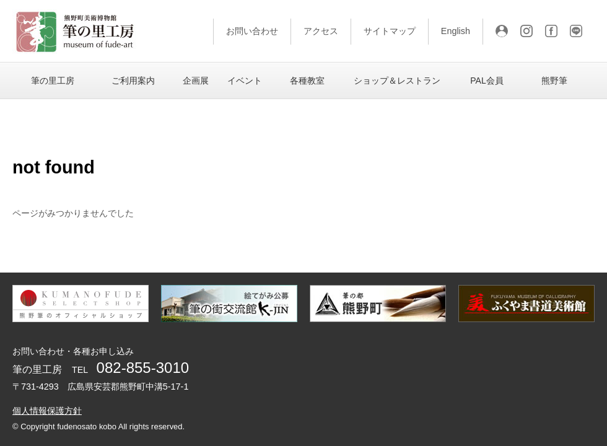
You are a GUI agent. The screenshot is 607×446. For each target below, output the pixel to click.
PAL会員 (486, 80)
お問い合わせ (252, 31)
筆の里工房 (52, 80)
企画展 (196, 80)
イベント (244, 80)
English (455, 31)
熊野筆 (554, 80)
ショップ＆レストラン (397, 80)
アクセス (321, 31)
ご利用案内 (133, 80)
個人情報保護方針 (47, 410)
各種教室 (307, 80)
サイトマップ (390, 31)
